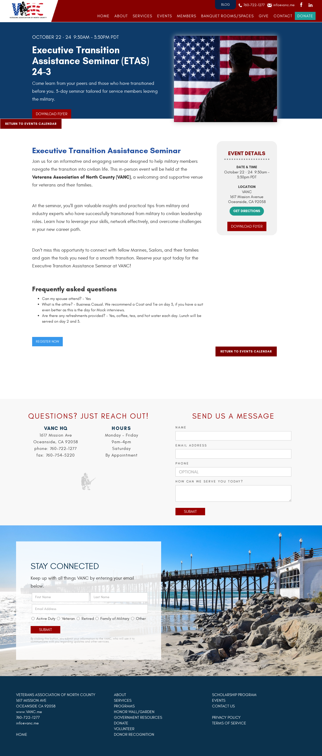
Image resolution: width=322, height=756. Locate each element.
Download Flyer (51, 114)
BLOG (225, 4)
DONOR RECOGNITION (134, 734)
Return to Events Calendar (31, 124)
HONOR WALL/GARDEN (134, 712)
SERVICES (142, 16)
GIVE (264, 16)
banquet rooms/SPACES (227, 16)
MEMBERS (186, 16)
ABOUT (121, 16)
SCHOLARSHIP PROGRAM (234, 695)
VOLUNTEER (124, 729)
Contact (283, 16)
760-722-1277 (254, 5)
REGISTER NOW (47, 341)
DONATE (305, 16)
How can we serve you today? (209, 481)
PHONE (182, 463)
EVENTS (164, 16)
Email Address (191, 445)
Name (181, 427)
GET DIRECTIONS (246, 211)
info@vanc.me (284, 5)
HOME (103, 16)
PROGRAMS (124, 706)
